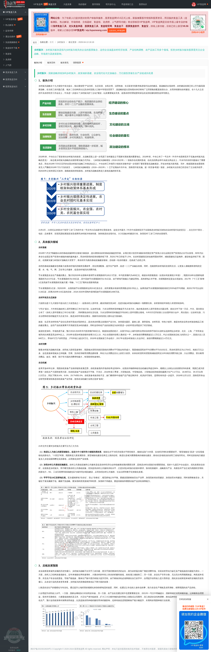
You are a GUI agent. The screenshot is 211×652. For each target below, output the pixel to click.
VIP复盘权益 (13, 19)
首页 (52, 42)
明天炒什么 (111, 4)
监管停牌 (8, 31)
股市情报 (96, 4)
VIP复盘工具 (14, 12)
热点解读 (9, 25)
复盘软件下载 (11, 48)
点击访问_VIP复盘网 (117, 31)
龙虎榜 (7, 59)
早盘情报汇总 (127, 4)
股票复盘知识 (14, 86)
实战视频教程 (11, 42)
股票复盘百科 (14, 79)
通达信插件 (12, 36)
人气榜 (7, 65)
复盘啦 (7, 54)
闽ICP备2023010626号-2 (42, 649)
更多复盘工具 (14, 72)
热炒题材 (82, 4)
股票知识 (143, 4)
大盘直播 (67, 4)
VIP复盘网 (39, 4)
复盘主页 (52, 4)
